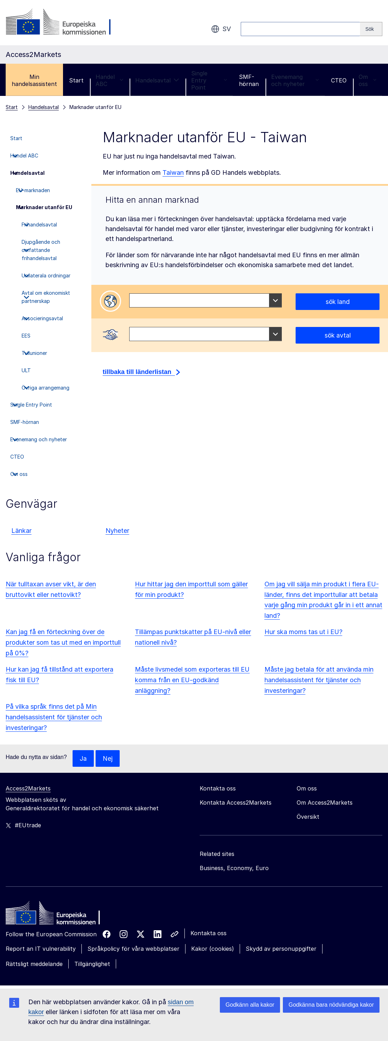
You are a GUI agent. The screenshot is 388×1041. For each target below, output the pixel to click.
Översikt (308, 817)
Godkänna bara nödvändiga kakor (331, 1005)
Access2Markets (28, 788)
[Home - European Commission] (57, 915)
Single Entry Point (209, 80)
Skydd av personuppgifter (281, 949)
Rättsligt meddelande (34, 964)
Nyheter (117, 530)
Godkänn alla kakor (250, 1005)
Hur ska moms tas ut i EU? (303, 631)
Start (76, 80)
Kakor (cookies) (212, 949)
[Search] (371, 29)
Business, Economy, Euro (234, 868)
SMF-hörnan (249, 80)
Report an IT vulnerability (41, 949)
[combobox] (205, 300)
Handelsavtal (157, 80)
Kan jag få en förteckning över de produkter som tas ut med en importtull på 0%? (63, 642)
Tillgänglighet (92, 964)
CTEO (339, 80)
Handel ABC (109, 80)
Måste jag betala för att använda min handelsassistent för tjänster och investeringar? (318, 680)
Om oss (367, 80)
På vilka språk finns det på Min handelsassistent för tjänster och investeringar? (54, 717)
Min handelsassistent (34, 80)
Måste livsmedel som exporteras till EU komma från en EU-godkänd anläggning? (192, 680)
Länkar (21, 530)
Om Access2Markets (325, 802)
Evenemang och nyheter (295, 80)
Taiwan (173, 172)
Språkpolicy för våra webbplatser (133, 949)
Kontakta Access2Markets (236, 802)
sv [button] (221, 29)
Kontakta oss (208, 933)
